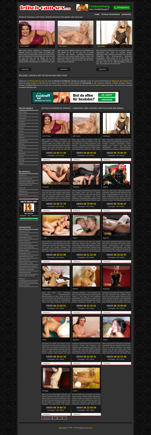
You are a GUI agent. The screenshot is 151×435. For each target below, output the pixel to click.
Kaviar (44, 340)
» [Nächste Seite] (64, 418)
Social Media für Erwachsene (28, 282)
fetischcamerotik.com (25, 178)
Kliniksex (75, 289)
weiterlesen (25, 69)
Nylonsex (106, 238)
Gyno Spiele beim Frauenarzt (28, 266)
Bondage (45, 391)
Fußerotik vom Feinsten (26, 269)
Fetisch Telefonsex (110, 14)
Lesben (44, 238)
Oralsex (105, 340)
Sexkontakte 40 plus (25, 237)
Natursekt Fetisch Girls (26, 256)
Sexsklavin (76, 187)
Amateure (45, 187)
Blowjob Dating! (24, 250)
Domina (105, 187)
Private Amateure (24, 285)
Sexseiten (126, 14)
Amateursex (22, 175)
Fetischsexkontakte (25, 272)
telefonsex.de (23, 191)
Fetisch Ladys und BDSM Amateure (27, 277)
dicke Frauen (24, 46)
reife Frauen (63, 46)
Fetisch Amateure (24, 240)
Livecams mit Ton (24, 231)
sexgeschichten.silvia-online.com (26, 186)
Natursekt (76, 340)
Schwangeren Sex (24, 253)
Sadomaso (106, 289)
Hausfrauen (101, 46)
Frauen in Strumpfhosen (26, 247)
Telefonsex (26, 108)
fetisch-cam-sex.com (85, 427)
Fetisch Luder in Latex (26, 263)
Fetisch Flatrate (24, 234)
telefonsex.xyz (23, 194)
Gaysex (75, 238)
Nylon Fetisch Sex (24, 260)
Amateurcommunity (25, 244)
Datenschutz (63, 427)
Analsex (75, 391)
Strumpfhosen (46, 289)
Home (97, 14)
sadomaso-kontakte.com (26, 182)
